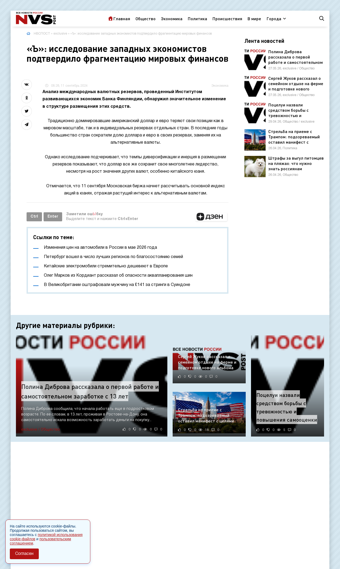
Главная (121, 18)
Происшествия (227, 18)
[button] (211, 217)
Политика (197, 18)
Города (273, 18)
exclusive (60, 33)
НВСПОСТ (42, 33)
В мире (254, 18)
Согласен (24, 554)
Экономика (171, 18)
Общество (145, 18)
